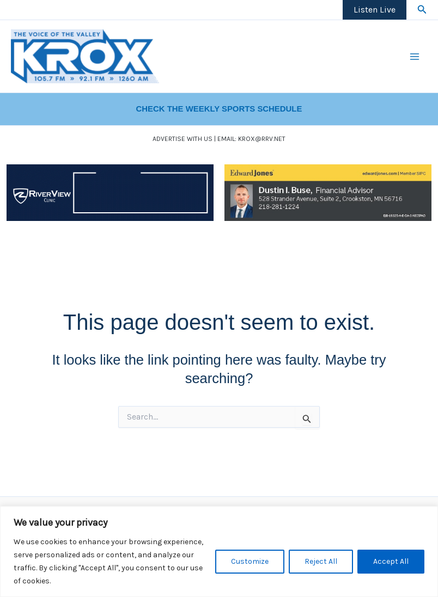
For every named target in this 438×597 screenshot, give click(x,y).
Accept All (391, 561)
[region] (219, 551)
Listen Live (375, 9)
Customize (250, 561)
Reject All (321, 561)
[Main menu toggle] (415, 56)
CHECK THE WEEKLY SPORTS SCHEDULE (219, 109)
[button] (422, 10)
